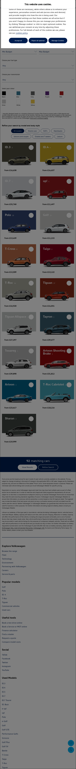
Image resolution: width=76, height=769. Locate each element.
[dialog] (38, 384)
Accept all (18, 41)
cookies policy (22, 33)
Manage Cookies (58, 41)
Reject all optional (38, 41)
